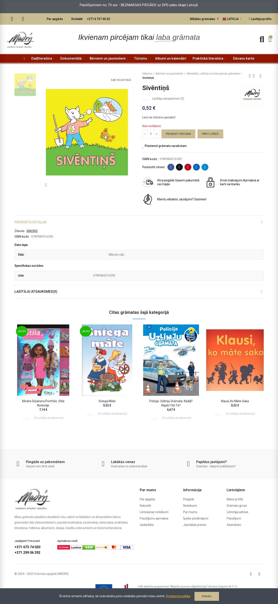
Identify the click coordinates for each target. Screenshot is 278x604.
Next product (260, 76)
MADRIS (32, 231)
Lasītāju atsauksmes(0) (36, 292)
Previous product (250, 76)
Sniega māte (107, 401)
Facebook (170, 167)
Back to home (255, 76)
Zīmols (19, 231)
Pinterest (188, 167)
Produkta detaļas (31, 222)
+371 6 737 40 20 (98, 19)
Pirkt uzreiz (210, 133)
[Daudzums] (150, 133)
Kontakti (77, 19)
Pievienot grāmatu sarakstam (166, 146)
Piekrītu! (207, 596)
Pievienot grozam (178, 133)
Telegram (205, 167)
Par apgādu (55, 19)
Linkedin (196, 167)
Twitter (179, 167)
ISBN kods (21, 236)
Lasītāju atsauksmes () (168, 98)
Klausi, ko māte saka (235, 401)
